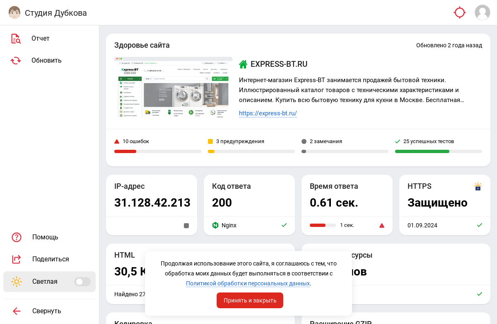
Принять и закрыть (250, 300)
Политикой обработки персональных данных (248, 283)
